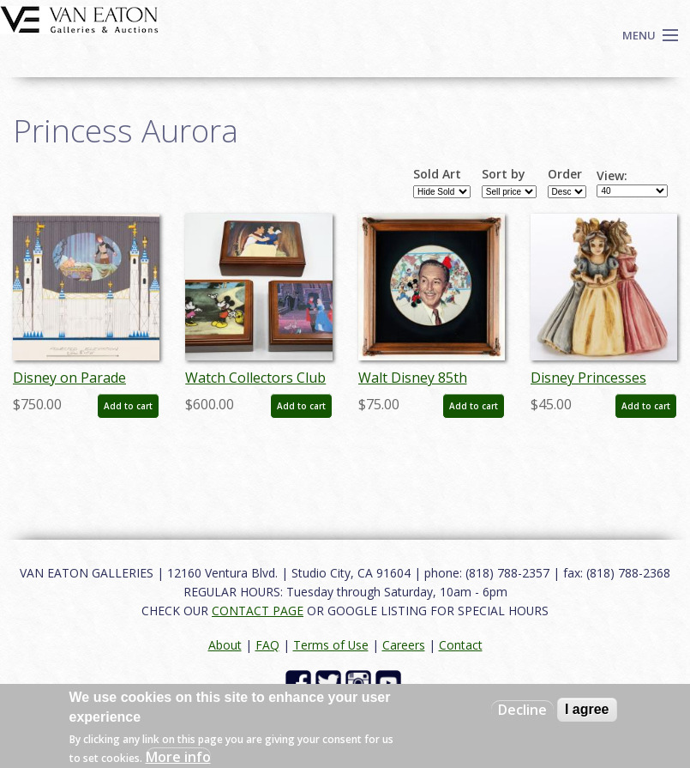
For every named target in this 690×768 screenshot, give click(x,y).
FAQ (267, 645)
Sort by (503, 174)
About (225, 645)
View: (612, 176)
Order (565, 174)
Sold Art (437, 174)
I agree (587, 709)
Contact (461, 645)
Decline (522, 709)
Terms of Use (331, 645)
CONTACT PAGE (257, 610)
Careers (403, 645)
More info (178, 756)
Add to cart (128, 406)
